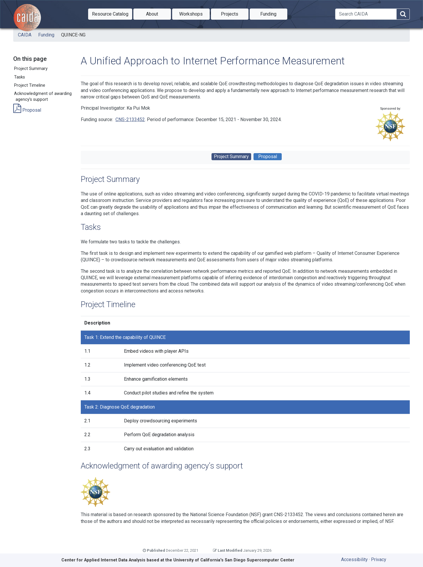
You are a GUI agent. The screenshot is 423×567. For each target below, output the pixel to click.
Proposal (27, 110)
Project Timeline (29, 85)
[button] (110, 14)
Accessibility (354, 559)
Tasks (19, 77)
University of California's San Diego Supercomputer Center (233, 560)
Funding (46, 35)
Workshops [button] (194, 13)
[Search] (366, 14)
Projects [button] (235, 13)
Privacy (378, 559)
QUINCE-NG (73, 35)
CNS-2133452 (130, 119)
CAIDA (24, 35)
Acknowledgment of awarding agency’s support (43, 96)
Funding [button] (273, 13)
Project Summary (31, 68)
